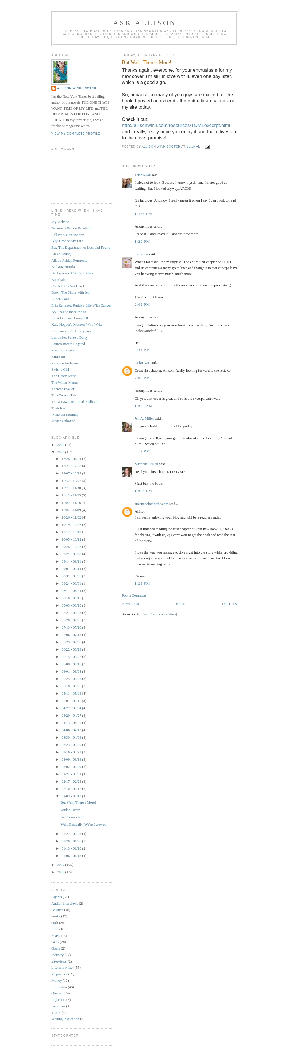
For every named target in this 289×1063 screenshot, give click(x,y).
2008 (61, 452)
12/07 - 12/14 (72, 473)
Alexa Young (61, 254)
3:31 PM (142, 350)
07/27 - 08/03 (72, 613)
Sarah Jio (58, 357)
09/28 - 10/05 (72, 546)
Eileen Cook (60, 299)
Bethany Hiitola (63, 266)
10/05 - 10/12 (72, 539)
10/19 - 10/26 (72, 524)
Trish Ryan (143, 175)
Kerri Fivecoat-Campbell (69, 318)
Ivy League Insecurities (68, 312)
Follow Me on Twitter (67, 235)
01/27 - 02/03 (72, 834)
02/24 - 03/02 (72, 774)
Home (180, 604)
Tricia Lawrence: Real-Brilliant (74, 401)
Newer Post (130, 604)
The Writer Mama (64, 382)
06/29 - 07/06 (72, 642)
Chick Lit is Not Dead (67, 286)
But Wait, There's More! (78, 802)
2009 (61, 445)
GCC (55, 942)
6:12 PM (142, 451)
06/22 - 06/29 (72, 649)
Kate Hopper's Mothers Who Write (76, 324)
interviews (59, 961)
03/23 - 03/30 (72, 745)
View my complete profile (75, 133)
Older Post (230, 604)
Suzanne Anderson (65, 363)
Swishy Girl (60, 369)
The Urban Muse (63, 376)
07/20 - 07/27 (72, 620)
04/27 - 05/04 (72, 708)
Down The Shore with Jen (70, 292)
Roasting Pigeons (64, 350)
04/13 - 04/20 (72, 723)
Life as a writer (62, 967)
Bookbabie (59, 279)
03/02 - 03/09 (72, 767)
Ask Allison (145, 23)
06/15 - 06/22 (72, 657)
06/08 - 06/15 (72, 664)
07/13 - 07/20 (72, 627)
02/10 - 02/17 (72, 789)
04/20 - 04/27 (72, 715)
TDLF (56, 1012)
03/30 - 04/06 (72, 737)
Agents (56, 897)
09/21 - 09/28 (72, 554)
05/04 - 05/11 (72, 701)
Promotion (59, 987)
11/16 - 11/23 (72, 495)
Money (56, 980)
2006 (61, 872)
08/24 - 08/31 (72, 583)
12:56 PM (143, 213)
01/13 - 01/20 (72, 848)
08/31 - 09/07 (72, 576)
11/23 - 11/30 (72, 488)
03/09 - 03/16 (72, 759)
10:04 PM (143, 491)
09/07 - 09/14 (72, 569)
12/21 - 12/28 (72, 466)
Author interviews (64, 903)
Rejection (58, 1000)
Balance (57, 910)
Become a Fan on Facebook (71, 228)
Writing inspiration (65, 1019)
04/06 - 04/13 (72, 730)
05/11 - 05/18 (72, 693)
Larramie (141, 254)
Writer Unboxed (63, 421)
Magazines (59, 974)
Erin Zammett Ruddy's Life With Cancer (81, 305)
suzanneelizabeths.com (151, 504)
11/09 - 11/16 (72, 502)
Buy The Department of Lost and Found (80, 247)
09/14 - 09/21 (72, 561)
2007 (61, 865)
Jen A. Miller (144, 418)
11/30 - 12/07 (72, 480)
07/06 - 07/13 (72, 635)
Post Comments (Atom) (159, 614)
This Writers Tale (64, 395)
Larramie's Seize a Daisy (69, 337)
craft (54, 922)
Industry (57, 955)
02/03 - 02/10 (72, 796)
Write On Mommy (64, 414)
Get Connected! (72, 817)
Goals (55, 948)
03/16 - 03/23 (72, 752)
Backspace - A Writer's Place (72, 273)
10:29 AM (144, 406)
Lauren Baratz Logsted (68, 344)
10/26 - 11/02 (72, 517)
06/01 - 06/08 (72, 671)
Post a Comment (134, 595)
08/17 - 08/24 (72, 591)
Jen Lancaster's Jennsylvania (72, 331)
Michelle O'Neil (146, 464)
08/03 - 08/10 (72, 605)
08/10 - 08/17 (72, 598)
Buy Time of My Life (67, 241)
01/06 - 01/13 (72, 856)
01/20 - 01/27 (72, 841)
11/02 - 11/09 (72, 510)
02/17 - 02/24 (72, 781)
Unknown (142, 362)
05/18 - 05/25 (72, 686)
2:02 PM (142, 304)
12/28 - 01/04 (72, 458)
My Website (60, 222)
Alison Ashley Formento (69, 260)
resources (58, 1006)
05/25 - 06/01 (72, 679)
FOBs (55, 935)
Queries (57, 993)
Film (54, 929)
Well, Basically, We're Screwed (83, 824)
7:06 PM (142, 378)
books (55, 916)
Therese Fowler (62, 389)
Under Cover (70, 810)
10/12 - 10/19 (72, 532)
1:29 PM (142, 241)
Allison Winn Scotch (76, 88)
